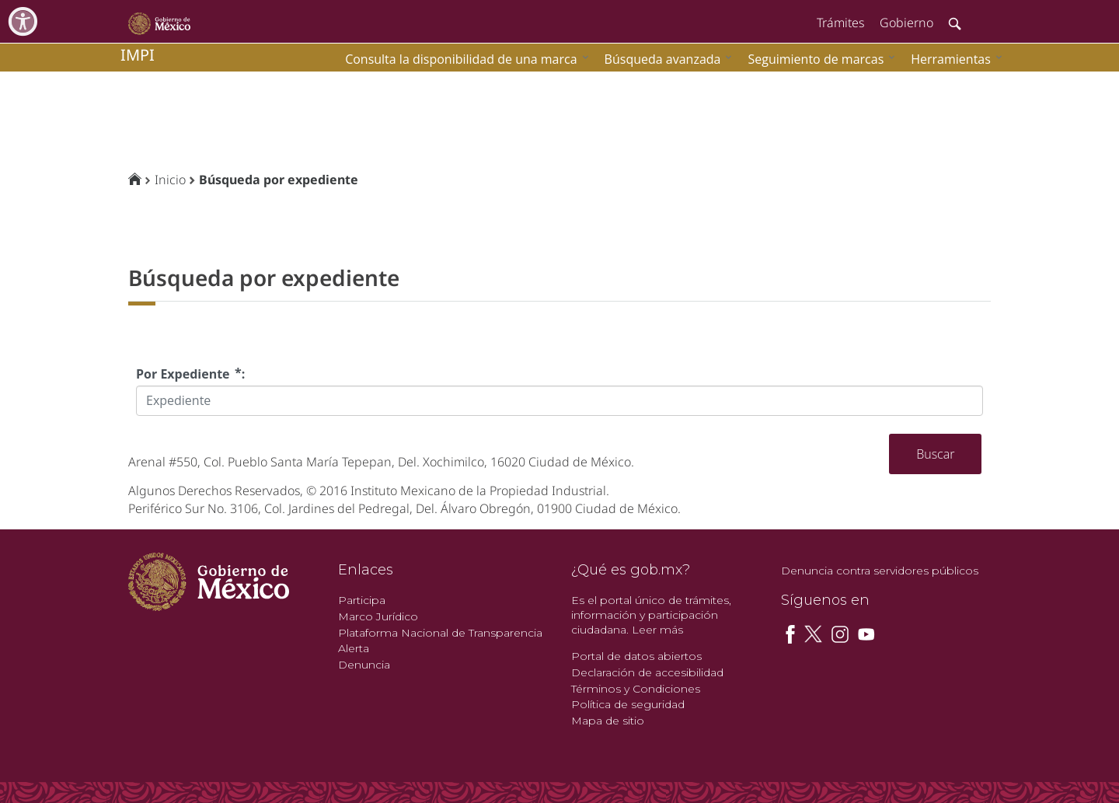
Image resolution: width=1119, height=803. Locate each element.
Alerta (353, 648)
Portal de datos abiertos (636, 656)
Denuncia (364, 665)
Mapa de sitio (607, 721)
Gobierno (906, 22)
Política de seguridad (628, 704)
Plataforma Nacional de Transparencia (440, 633)
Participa (361, 600)
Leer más (657, 630)
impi (137, 54)
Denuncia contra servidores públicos (879, 571)
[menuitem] (952, 58)
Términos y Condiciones (635, 689)
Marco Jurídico (378, 616)
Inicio (170, 179)
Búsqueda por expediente (278, 179)
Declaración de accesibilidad (647, 672)
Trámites (840, 22)
